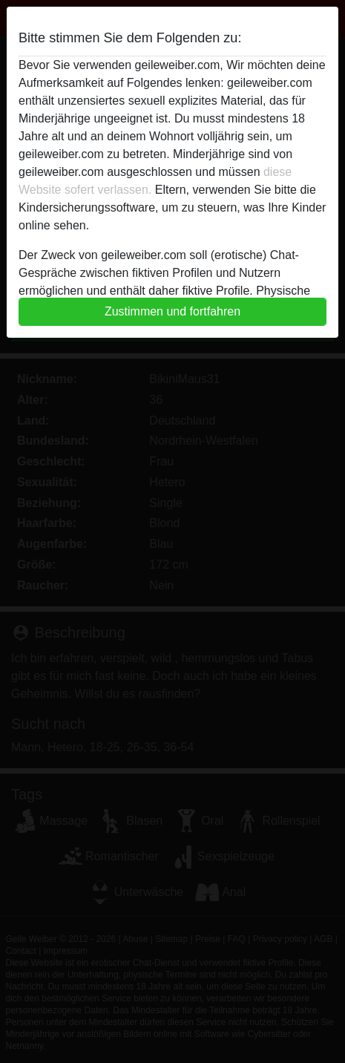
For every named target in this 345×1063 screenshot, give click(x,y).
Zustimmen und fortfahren (172, 311)
